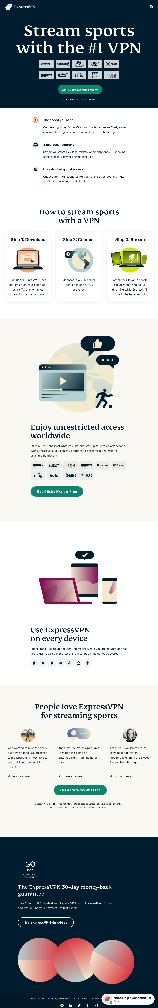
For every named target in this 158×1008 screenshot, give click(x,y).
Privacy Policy (81, 1002)
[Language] (151, 6)
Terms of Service (99, 1002)
